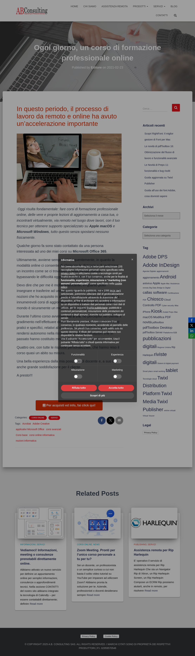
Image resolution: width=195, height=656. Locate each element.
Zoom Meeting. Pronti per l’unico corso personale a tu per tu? (96, 554)
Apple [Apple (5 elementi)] (156, 283)
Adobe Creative (41, 423)
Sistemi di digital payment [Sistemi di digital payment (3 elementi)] (168, 363)
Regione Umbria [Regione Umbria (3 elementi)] (164, 347)
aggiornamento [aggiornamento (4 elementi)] (151, 277)
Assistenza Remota (115, 6)
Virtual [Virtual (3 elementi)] (145, 416)
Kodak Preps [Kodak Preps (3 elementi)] (168, 312)
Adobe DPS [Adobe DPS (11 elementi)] (155, 256)
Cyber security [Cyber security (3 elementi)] (168, 305)
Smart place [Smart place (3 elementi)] (148, 371)
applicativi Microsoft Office (30, 429)
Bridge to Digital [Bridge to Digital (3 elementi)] (163, 288)
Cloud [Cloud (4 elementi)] (167, 299)
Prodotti (140, 6)
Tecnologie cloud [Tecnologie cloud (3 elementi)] (150, 379)
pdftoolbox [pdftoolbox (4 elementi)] (158, 322)
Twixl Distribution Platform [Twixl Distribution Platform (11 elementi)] (155, 385)
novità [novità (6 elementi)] (147, 322)
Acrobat (26, 423)
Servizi (159, 6)
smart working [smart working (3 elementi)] (159, 371)
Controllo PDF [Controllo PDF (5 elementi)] (152, 305)
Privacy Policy (150, 433)
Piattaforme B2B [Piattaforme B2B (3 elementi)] (170, 333)
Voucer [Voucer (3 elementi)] (151, 416)
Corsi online (37, 418)
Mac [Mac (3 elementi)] (176, 312)
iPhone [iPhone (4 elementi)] (146, 311)
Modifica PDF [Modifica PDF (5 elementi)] (162, 317)
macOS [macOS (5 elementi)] (147, 317)
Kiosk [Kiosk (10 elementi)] (156, 311)
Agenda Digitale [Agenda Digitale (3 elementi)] (149, 271)
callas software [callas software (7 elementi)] (155, 292)
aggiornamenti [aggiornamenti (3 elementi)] (163, 271)
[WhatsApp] (191, 336)
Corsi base (22, 435)
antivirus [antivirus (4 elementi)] (147, 283)
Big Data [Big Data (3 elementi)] (153, 288)
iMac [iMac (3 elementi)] (177, 305)
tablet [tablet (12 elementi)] (172, 370)
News (96, 544)
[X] (191, 325)
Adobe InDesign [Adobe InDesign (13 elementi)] (161, 265)
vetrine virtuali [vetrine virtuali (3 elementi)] (170, 410)
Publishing (140, 544)
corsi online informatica (41, 435)
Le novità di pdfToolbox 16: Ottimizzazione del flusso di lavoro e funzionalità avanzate (160, 152)
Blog (174, 6)
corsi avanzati (53, 429)
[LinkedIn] (191, 330)
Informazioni (27, 544)
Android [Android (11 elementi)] (168, 276)
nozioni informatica (26, 440)
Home (74, 6)
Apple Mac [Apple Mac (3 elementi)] (165, 283)
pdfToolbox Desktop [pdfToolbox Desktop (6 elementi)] (157, 327)
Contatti (162, 15)
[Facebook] (191, 320)
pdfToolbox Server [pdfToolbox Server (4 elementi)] (152, 332)
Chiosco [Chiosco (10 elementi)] (155, 299)
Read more (36, 603)
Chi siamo (89, 6)
